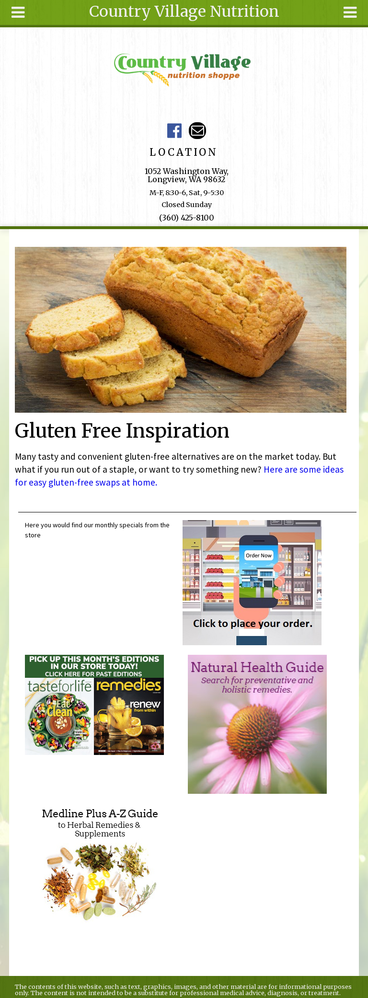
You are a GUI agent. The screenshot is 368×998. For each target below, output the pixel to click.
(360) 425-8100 (186, 217)
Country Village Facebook (174, 130)
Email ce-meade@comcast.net (197, 130)
